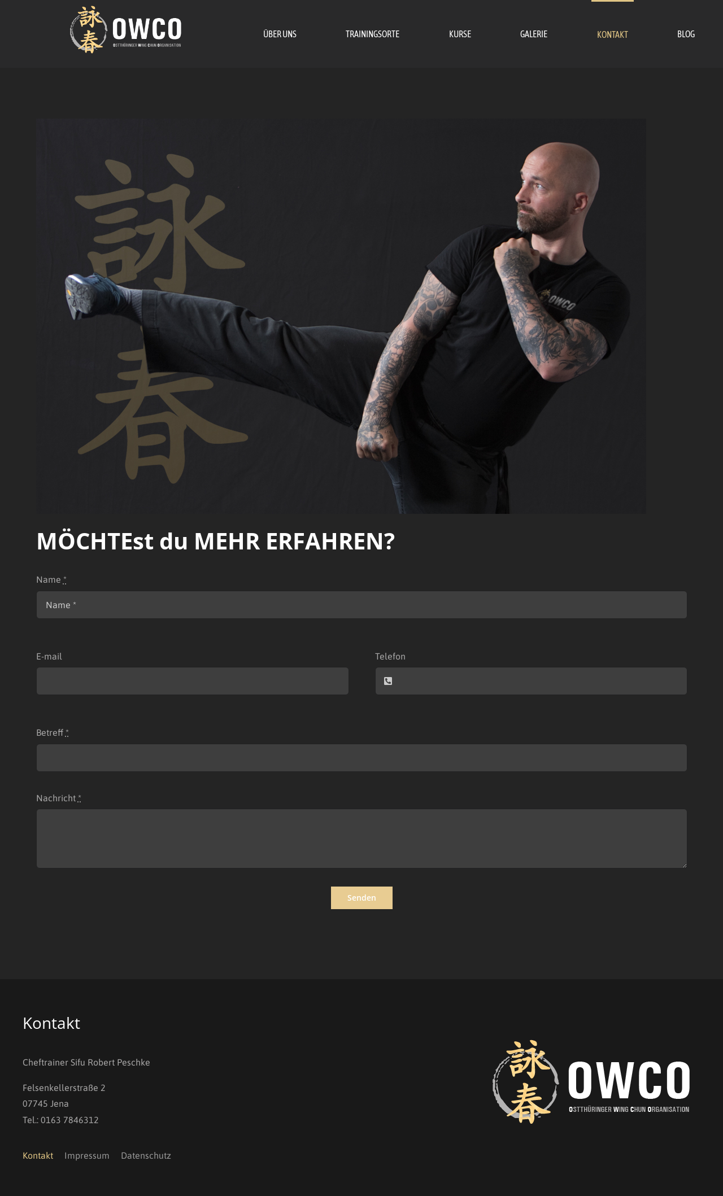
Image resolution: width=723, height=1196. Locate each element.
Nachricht (58, 798)
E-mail (49, 656)
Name (51, 579)
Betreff (52, 732)
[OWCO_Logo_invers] (126, 10)
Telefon (390, 656)
